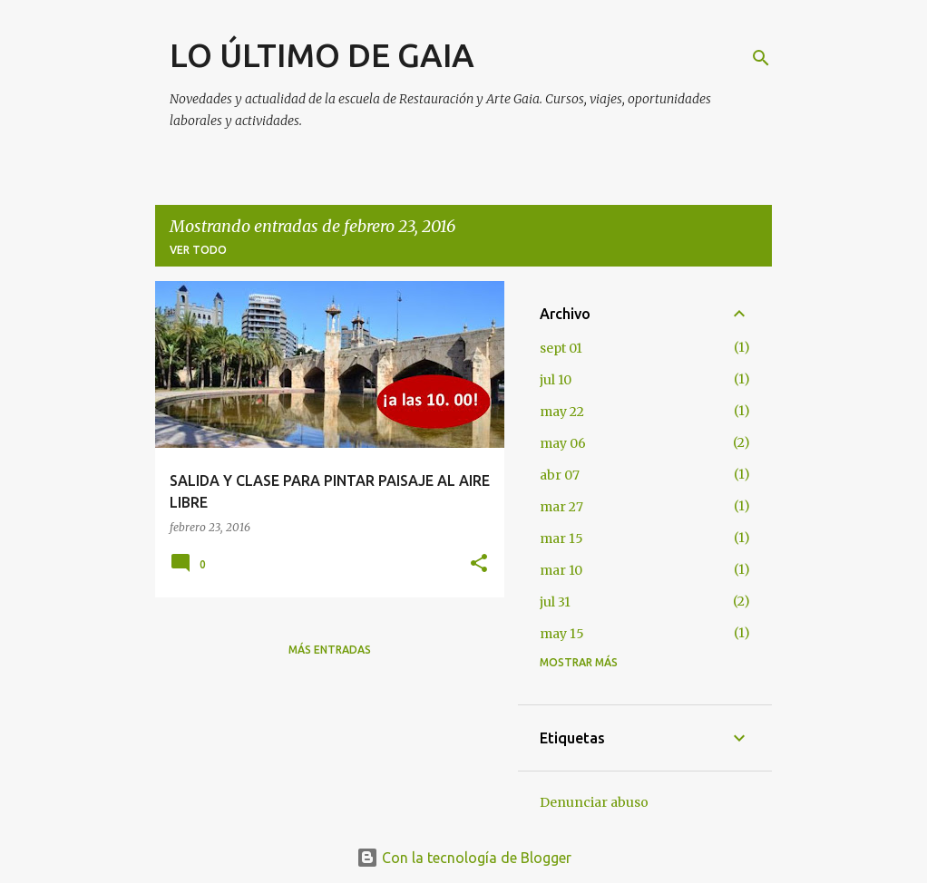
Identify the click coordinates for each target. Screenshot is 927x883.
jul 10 (555, 380)
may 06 (563, 443)
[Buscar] (761, 58)
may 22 (562, 411)
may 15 (562, 634)
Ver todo (198, 250)
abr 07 (560, 475)
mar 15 (561, 538)
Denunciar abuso (594, 802)
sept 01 (561, 348)
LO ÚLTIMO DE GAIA (322, 54)
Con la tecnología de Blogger (463, 857)
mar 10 (561, 570)
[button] (479, 564)
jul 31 (555, 602)
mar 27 (561, 507)
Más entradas (329, 649)
